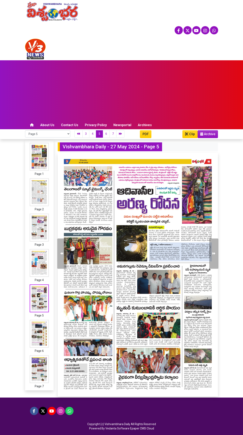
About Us (47, 125)
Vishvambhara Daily (117, 424)
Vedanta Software (117, 428)
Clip (190, 134)
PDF (146, 134)
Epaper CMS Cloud (142, 428)
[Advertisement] (121, 91)
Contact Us (69, 125)
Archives (145, 125)
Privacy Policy (96, 125)
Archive (206, 135)
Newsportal (122, 125)
